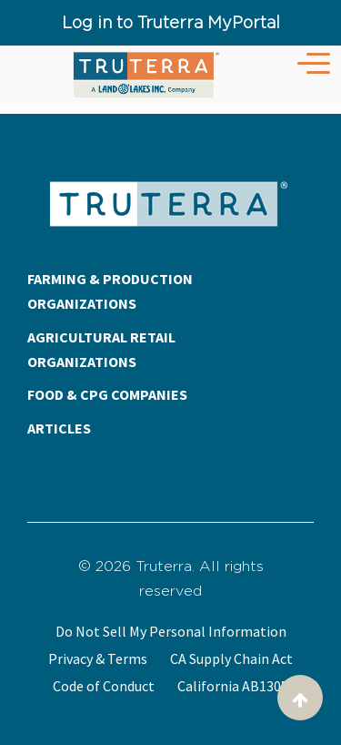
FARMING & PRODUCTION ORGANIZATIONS (110, 291)
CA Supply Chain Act (231, 658)
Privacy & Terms (97, 658)
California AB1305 (232, 686)
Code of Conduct (104, 686)
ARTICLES (59, 428)
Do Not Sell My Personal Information (170, 631)
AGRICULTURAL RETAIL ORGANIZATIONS (101, 349)
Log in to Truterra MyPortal (171, 22)
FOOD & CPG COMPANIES (107, 394)
